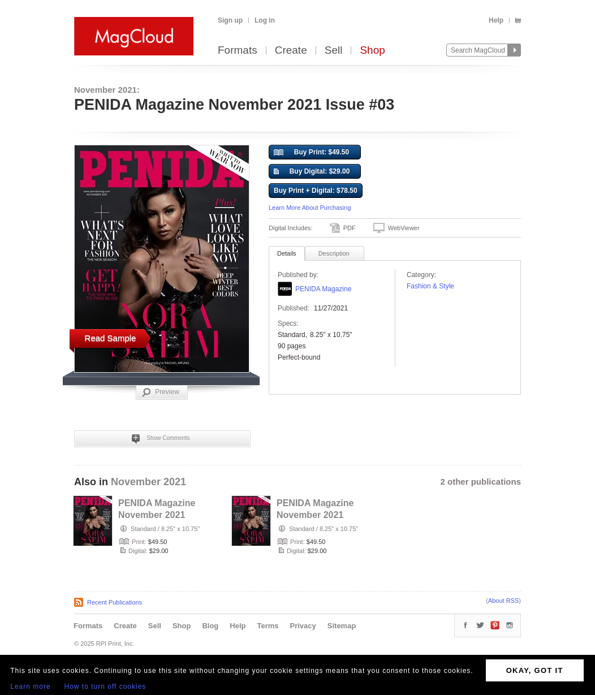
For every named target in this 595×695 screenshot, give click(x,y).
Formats (237, 50)
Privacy (303, 625)
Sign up (230, 20)
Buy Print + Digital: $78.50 (315, 191)
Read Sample (110, 338)
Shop (372, 50)
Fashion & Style (430, 286)
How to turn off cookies (105, 686)
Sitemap (341, 625)
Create (291, 50)
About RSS (503, 600)
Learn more (30, 686)
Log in (265, 20)
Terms (267, 625)
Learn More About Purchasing (310, 207)
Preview (160, 392)
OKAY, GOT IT (534, 670)
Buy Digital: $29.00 (312, 171)
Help (496, 20)
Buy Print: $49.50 (311, 152)
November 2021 (148, 481)
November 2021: (107, 89)
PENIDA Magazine (323, 289)
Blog (210, 625)
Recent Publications (114, 602)
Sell (334, 50)
